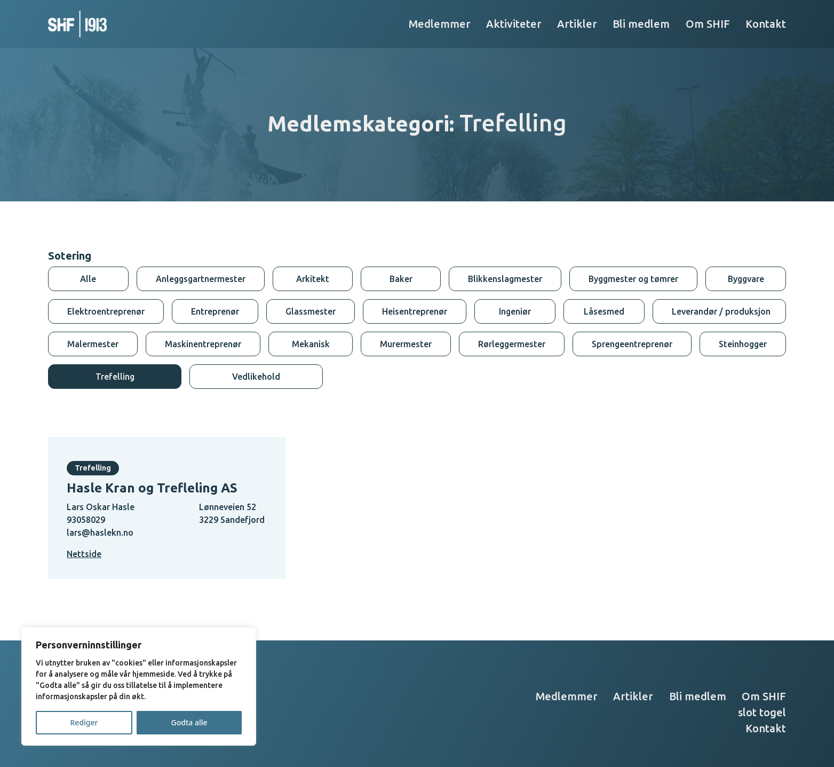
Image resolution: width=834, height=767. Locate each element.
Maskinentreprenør (203, 344)
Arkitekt (312, 279)
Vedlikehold (256, 376)
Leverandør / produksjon (721, 311)
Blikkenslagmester (505, 279)
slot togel (762, 712)
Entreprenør (215, 311)
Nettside (84, 554)
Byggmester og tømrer (633, 279)
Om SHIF (708, 24)
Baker (401, 279)
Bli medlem (641, 24)
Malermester (92, 344)
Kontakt (765, 24)
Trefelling (115, 376)
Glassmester (310, 311)
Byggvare (746, 279)
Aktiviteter (514, 24)
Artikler (577, 24)
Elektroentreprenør (106, 311)
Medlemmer (440, 24)
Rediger (84, 722)
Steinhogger (743, 344)
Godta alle (189, 722)
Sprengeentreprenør (632, 344)
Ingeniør (515, 311)
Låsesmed (604, 311)
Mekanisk (311, 344)
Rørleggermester (511, 344)
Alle (88, 279)
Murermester (406, 344)
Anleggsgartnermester (200, 279)
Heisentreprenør (414, 311)
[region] (138, 686)
